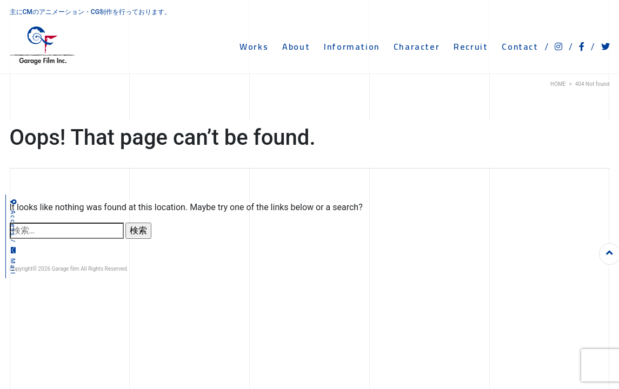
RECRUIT (471, 46)
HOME (557, 84)
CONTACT (520, 46)
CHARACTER (417, 46)
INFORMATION (352, 46)
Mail (13, 261)
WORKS (253, 46)
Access (13, 218)
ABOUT (296, 46)
